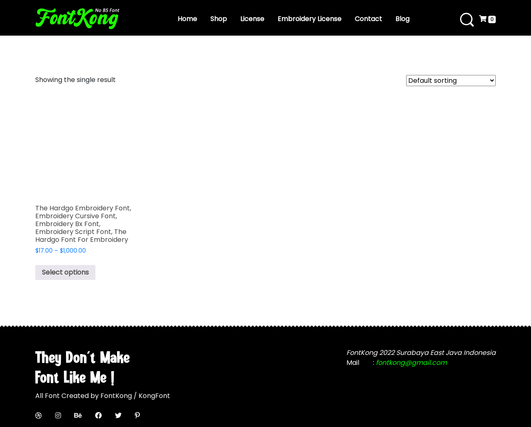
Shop (218, 19)
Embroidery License (309, 19)
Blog (402, 19)
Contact (368, 19)
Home (187, 19)
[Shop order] (451, 80)
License (252, 19)
